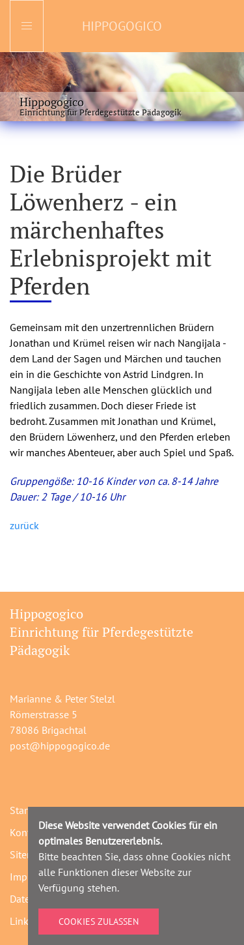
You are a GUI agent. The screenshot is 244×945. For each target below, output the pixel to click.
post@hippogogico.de (60, 745)
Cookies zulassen (99, 921)
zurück (24, 525)
